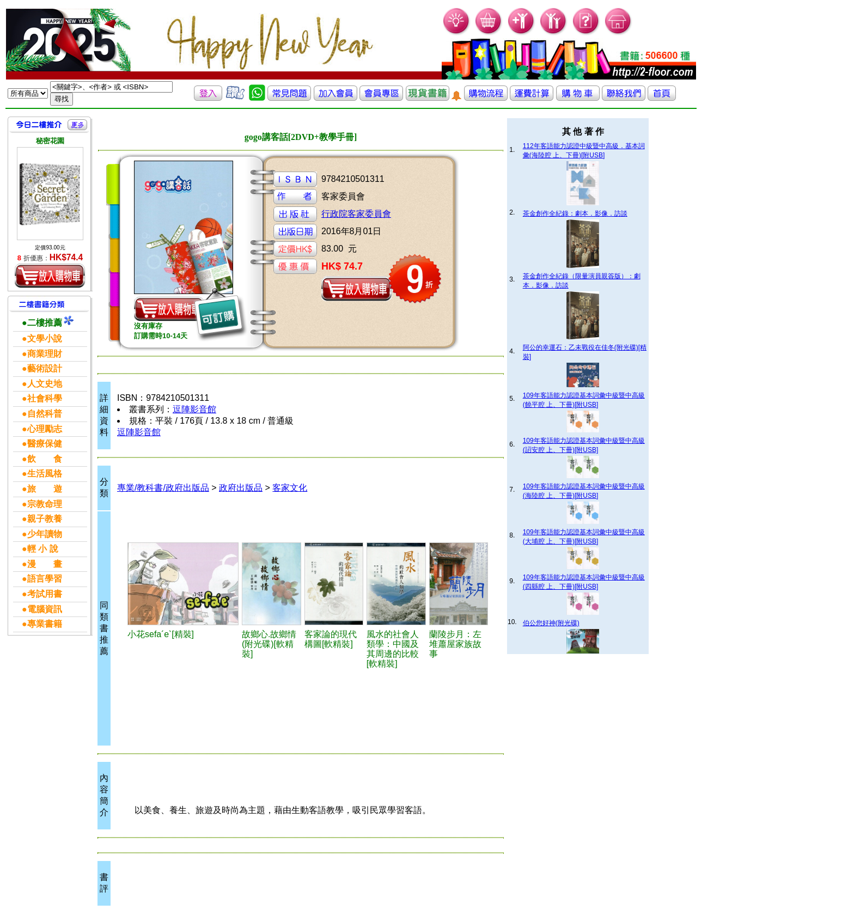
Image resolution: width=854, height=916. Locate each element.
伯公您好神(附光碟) (551, 623)
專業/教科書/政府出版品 (163, 487)
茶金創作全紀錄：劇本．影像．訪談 (575, 213)
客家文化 (289, 487)
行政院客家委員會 (356, 213)
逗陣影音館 (194, 409)
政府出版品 (241, 487)
